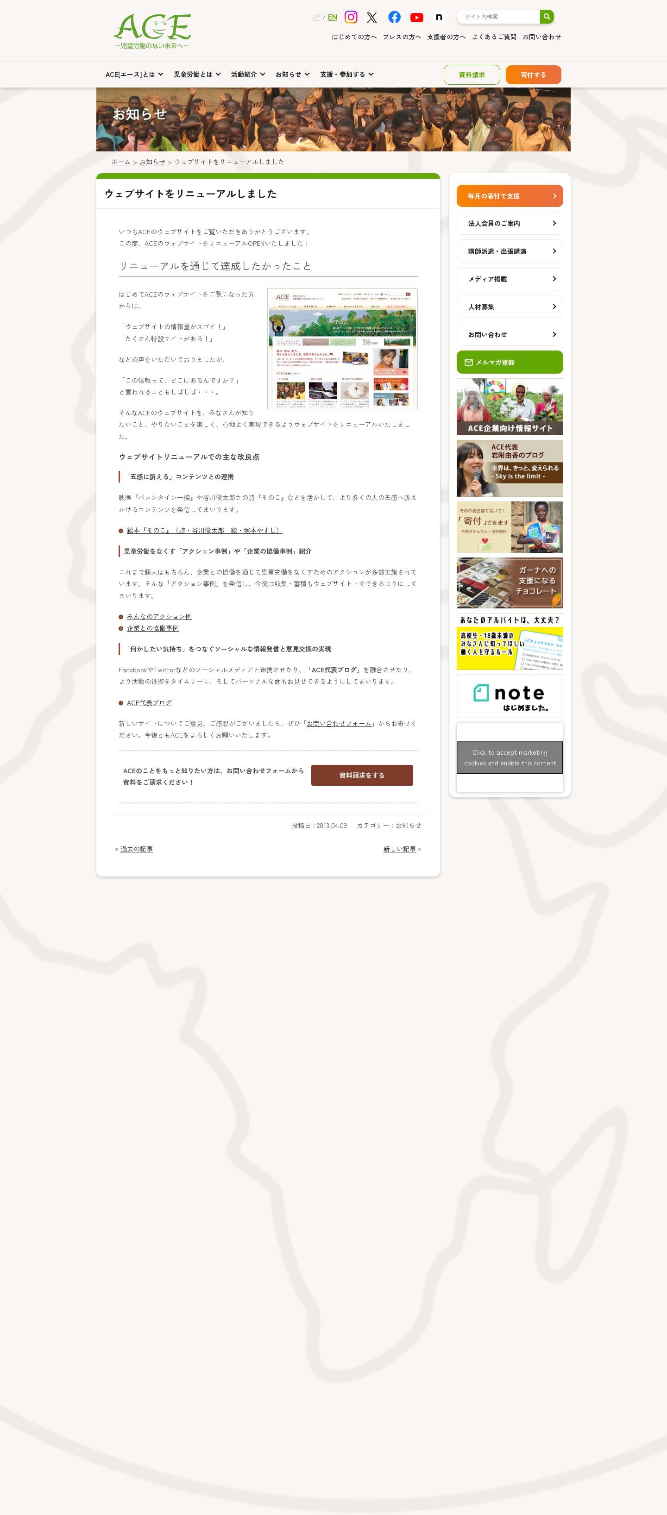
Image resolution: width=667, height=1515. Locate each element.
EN (332, 16)
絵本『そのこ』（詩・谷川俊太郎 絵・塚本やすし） (205, 530)
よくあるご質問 (494, 36)
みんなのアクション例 (159, 616)
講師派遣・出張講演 (497, 251)
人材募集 (481, 306)
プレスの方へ (402, 36)
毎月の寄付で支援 (494, 195)
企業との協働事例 (153, 627)
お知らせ (152, 161)
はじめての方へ (354, 36)
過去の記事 (136, 848)
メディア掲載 (487, 278)
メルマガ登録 (490, 362)
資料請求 (472, 74)
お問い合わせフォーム (339, 723)
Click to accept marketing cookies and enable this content (510, 757)
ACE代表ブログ (149, 702)
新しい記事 (400, 848)
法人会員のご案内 (494, 223)
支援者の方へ (446, 36)
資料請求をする (362, 775)
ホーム (121, 161)
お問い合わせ (541, 36)
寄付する (534, 74)
